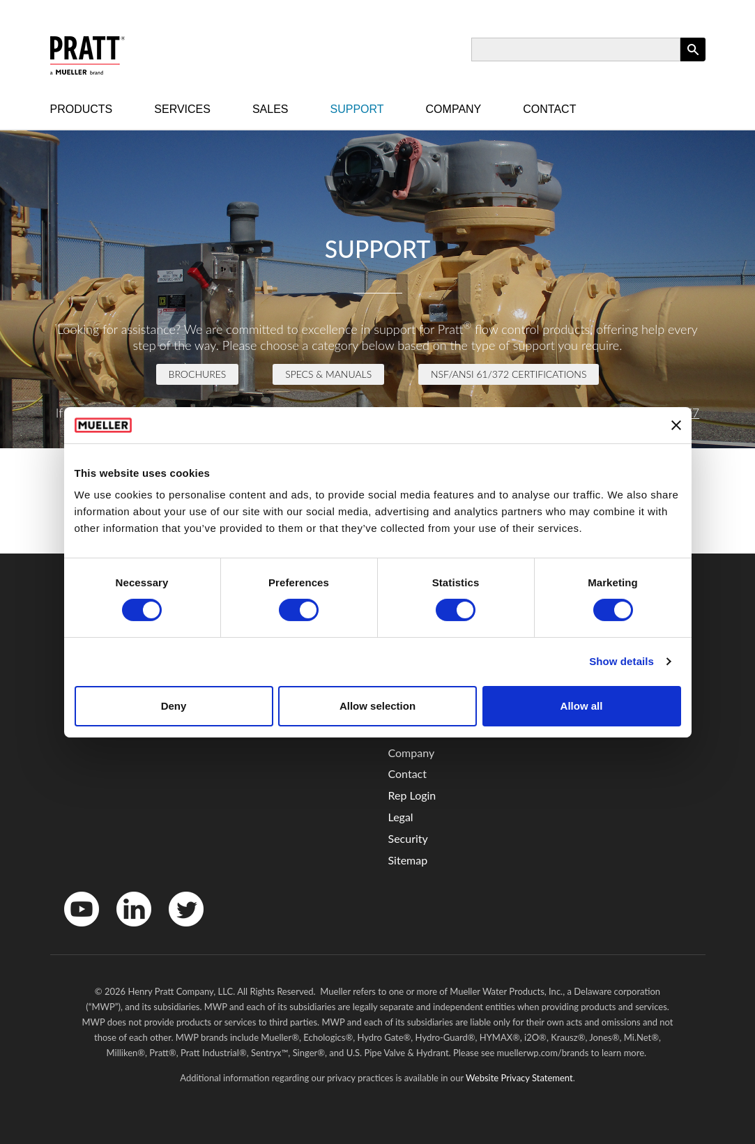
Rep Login (412, 795)
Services (182, 109)
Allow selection (377, 706)
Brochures (198, 374)
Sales (270, 109)
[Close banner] (676, 425)
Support (357, 109)
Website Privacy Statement (519, 1077)
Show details (621, 661)
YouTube (74, 929)
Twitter (177, 929)
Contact (549, 109)
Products (81, 109)
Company (454, 109)
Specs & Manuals (328, 374)
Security (408, 838)
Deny (174, 706)
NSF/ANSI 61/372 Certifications (508, 374)
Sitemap (408, 860)
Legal (400, 816)
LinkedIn (126, 929)
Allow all (581, 706)
